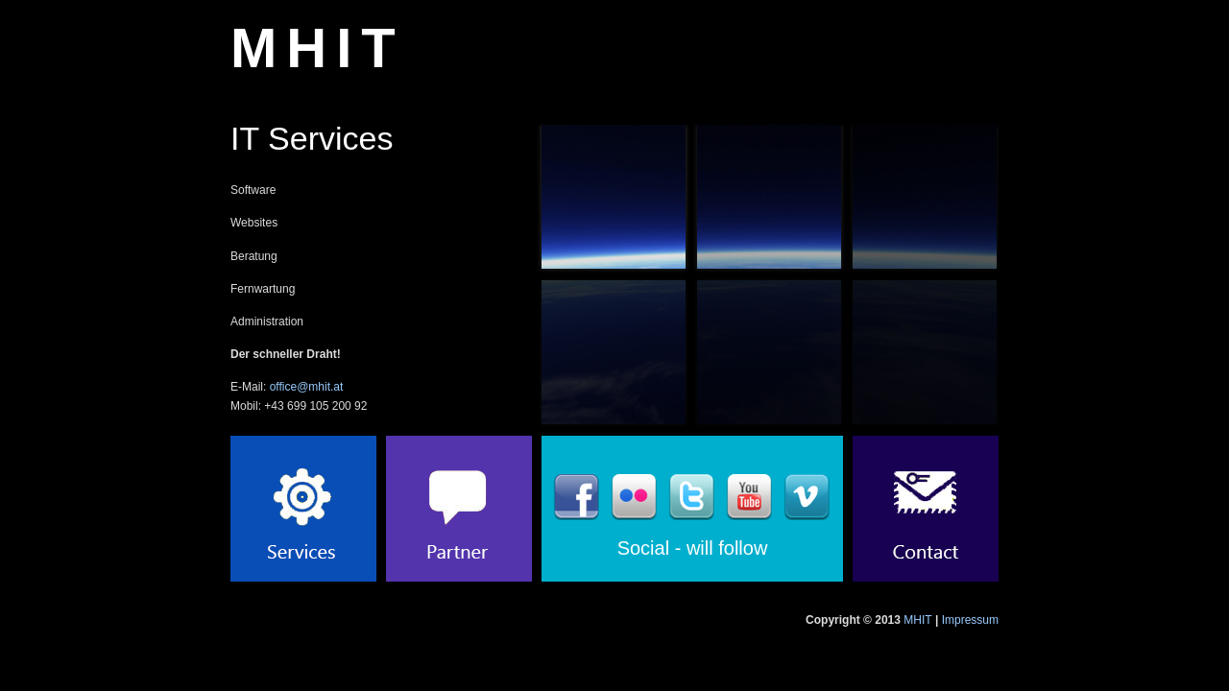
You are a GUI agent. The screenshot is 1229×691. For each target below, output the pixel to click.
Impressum (970, 620)
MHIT (317, 47)
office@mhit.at (307, 386)
